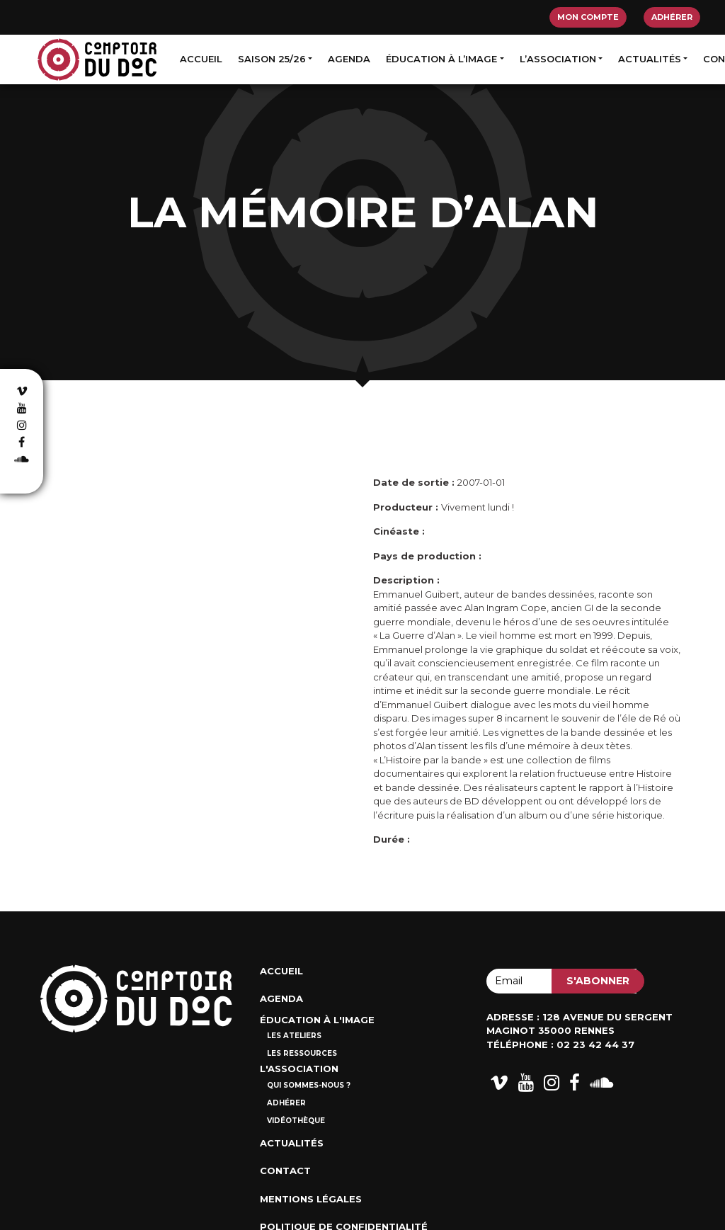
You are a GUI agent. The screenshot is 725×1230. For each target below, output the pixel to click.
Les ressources (302, 1053)
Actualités (649, 58)
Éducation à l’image (441, 58)
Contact (285, 1170)
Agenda (349, 58)
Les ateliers (294, 1035)
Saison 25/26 (272, 58)
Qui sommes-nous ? (308, 1085)
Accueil (201, 58)
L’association (558, 58)
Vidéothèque (296, 1120)
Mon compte (588, 17)
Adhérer (671, 17)
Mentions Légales (311, 1199)
